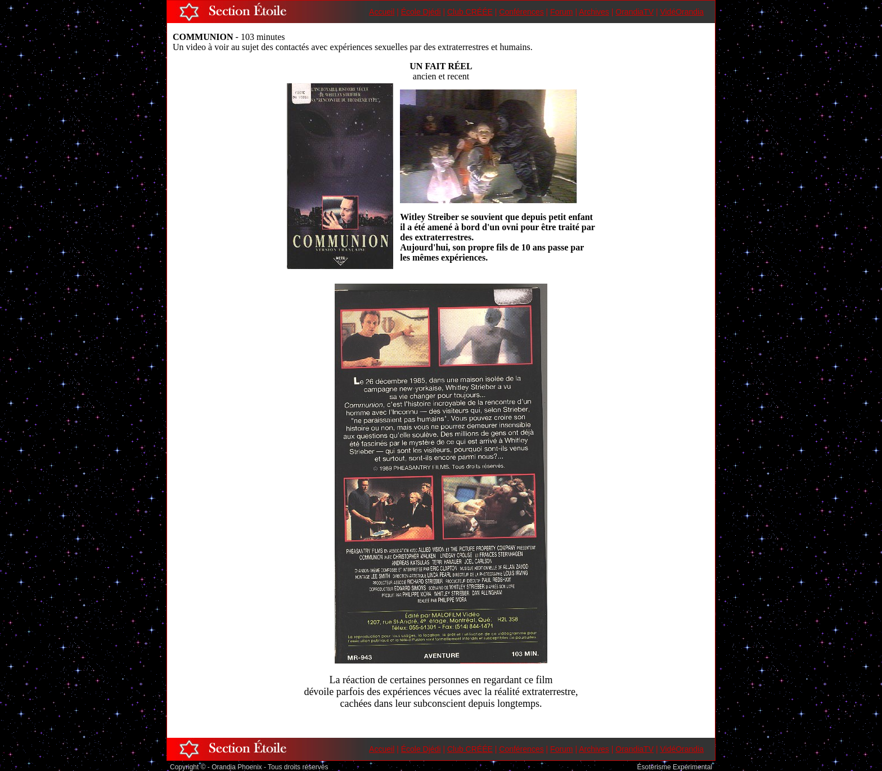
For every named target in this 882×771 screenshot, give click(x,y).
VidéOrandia (682, 11)
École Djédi (421, 11)
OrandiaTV (634, 11)
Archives (594, 11)
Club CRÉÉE (470, 11)
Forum (561, 11)
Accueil (381, 11)
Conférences (521, 11)
